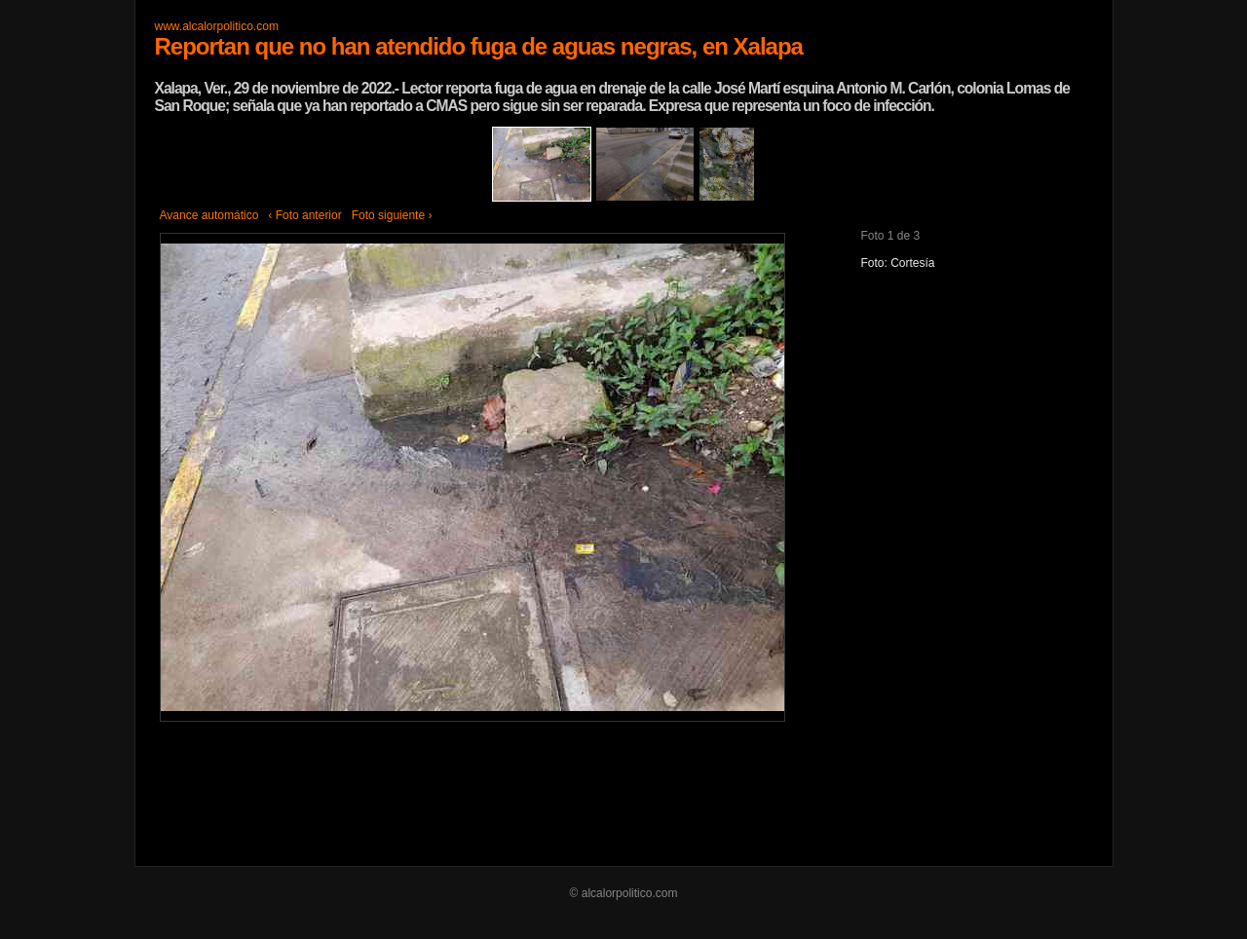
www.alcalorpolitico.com (217, 26)
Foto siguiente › (392, 215)
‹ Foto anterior (304, 215)
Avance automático (209, 215)
